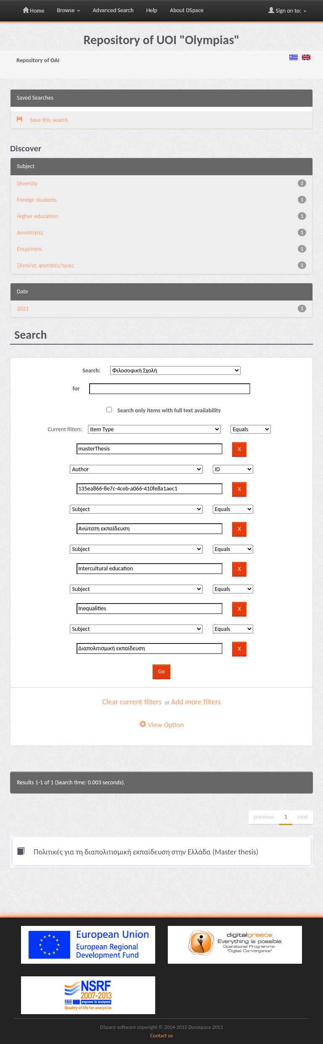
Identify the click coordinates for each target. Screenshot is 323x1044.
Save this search (42, 120)
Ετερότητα (29, 249)
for (76, 388)
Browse (68, 10)
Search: (91, 370)
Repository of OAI (37, 60)
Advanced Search (113, 10)
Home (33, 10)
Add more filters (196, 702)
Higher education (37, 216)
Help (151, 10)
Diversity (27, 183)
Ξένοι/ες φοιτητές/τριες (45, 265)
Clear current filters (132, 702)
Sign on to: (287, 10)
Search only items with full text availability (163, 410)
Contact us (161, 1035)
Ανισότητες (30, 232)
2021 (23, 308)
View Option (161, 724)
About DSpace (187, 10)
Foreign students (37, 199)
